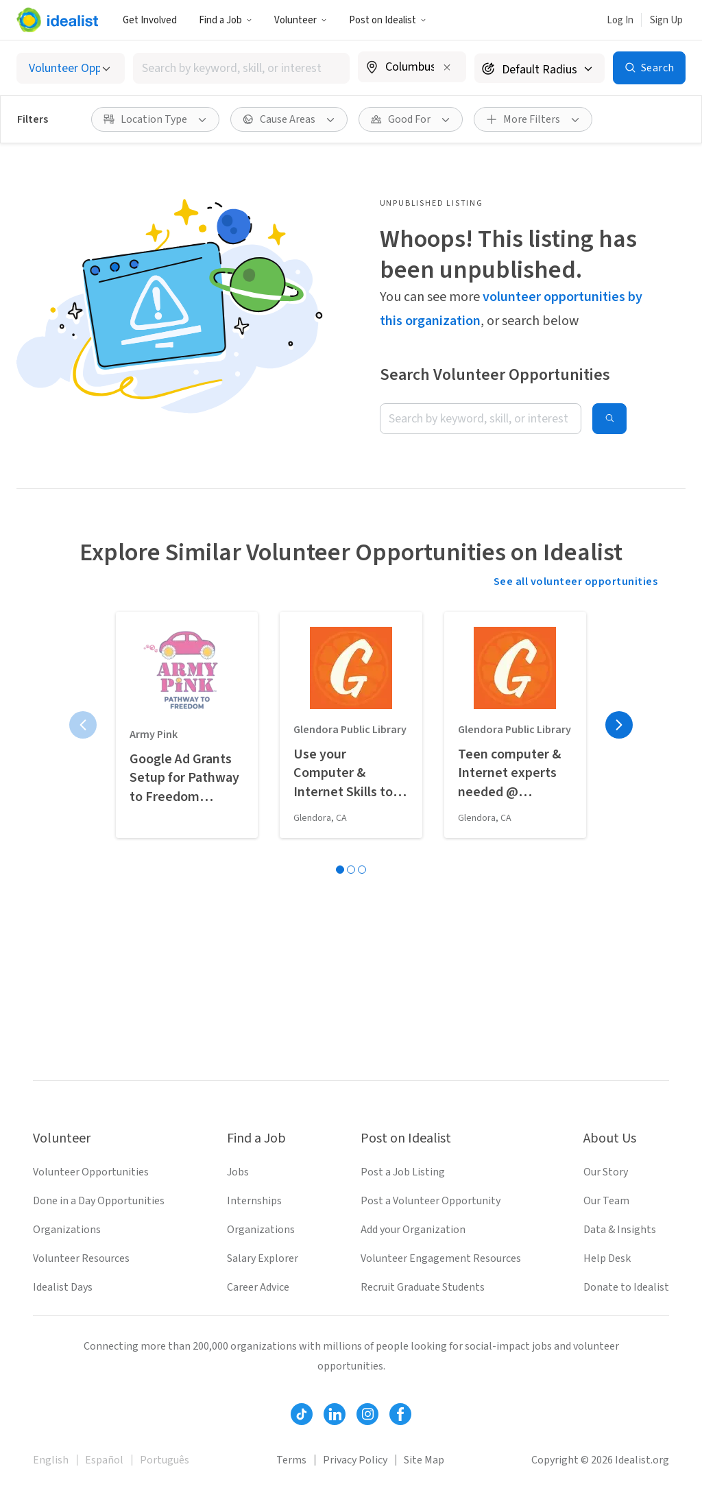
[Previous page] (83, 725)
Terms (291, 1460)
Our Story (605, 1172)
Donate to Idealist (626, 1287)
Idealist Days (63, 1287)
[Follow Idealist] (302, 1414)
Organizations (67, 1229)
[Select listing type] (70, 68)
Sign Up (666, 20)
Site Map (424, 1460)
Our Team (606, 1200)
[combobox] (241, 68)
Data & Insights (619, 1229)
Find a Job (225, 20)
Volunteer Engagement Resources (441, 1258)
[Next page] (619, 725)
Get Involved (150, 20)
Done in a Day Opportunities (99, 1200)
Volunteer (300, 20)
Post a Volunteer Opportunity (430, 1200)
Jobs (238, 1172)
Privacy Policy (355, 1460)
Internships (254, 1200)
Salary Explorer (262, 1258)
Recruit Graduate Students (423, 1287)
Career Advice (258, 1287)
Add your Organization (413, 1229)
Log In (620, 20)
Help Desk (607, 1258)
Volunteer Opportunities (91, 1172)
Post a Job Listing (403, 1172)
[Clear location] (447, 67)
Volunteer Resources (81, 1258)
